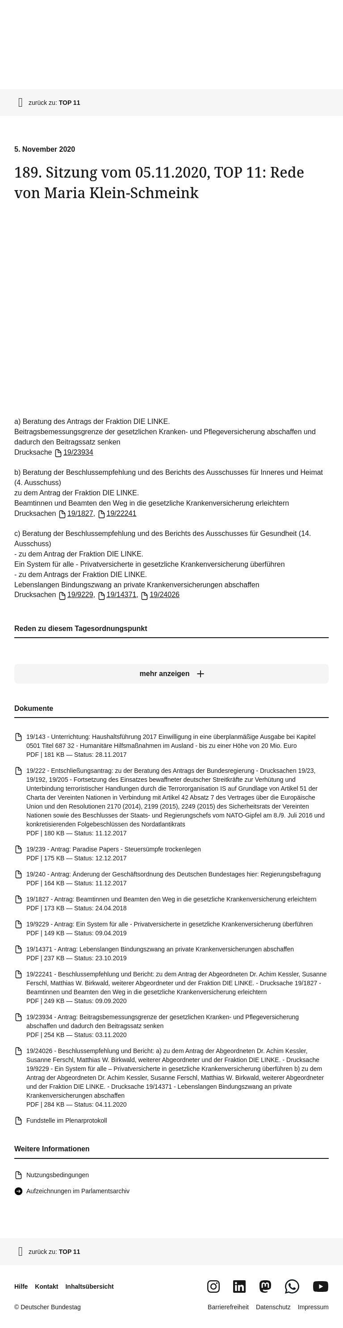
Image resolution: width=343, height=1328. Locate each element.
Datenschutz (273, 1307)
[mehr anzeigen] (171, 674)
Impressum (313, 1307)
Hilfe (21, 1286)
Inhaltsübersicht (89, 1286)
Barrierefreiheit (228, 1307)
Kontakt (46, 1286)
